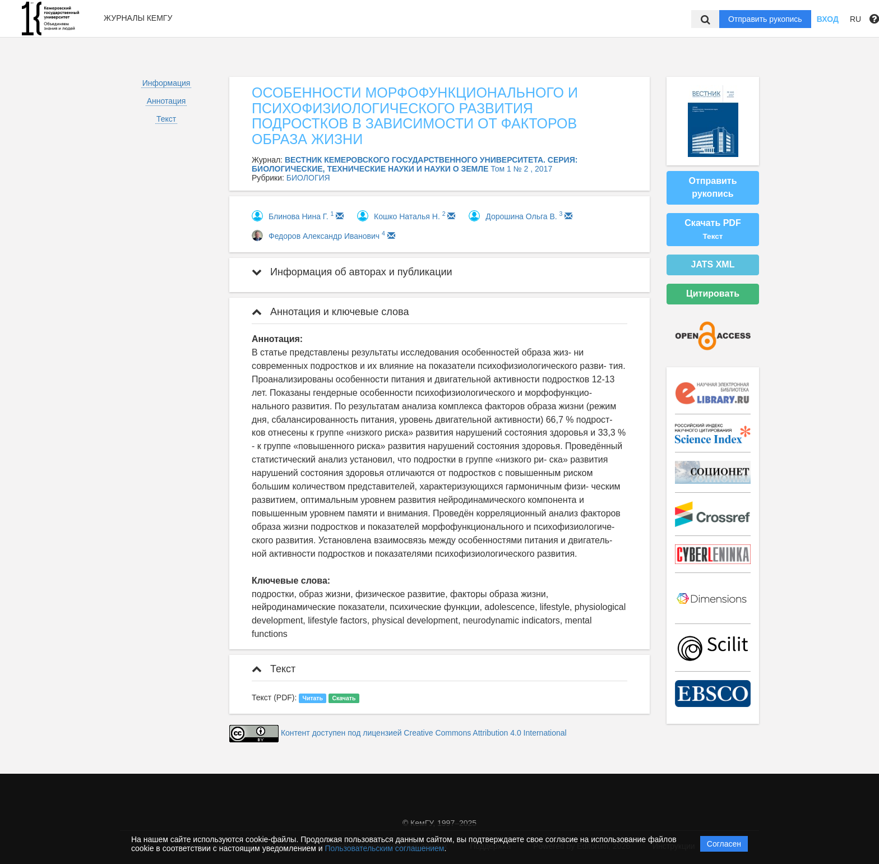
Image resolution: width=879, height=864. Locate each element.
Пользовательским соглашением (385, 848)
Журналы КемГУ (138, 17)
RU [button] (855, 19)
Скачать (343, 698)
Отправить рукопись (765, 19)
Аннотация (166, 100)
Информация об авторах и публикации (352, 272)
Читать (313, 698)
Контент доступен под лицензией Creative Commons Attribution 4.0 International (424, 732)
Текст (166, 118)
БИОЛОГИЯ (308, 177)
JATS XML (713, 264)
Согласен (724, 843)
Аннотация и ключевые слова (330, 311)
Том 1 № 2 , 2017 (521, 168)
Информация (166, 82)
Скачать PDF (712, 229)
